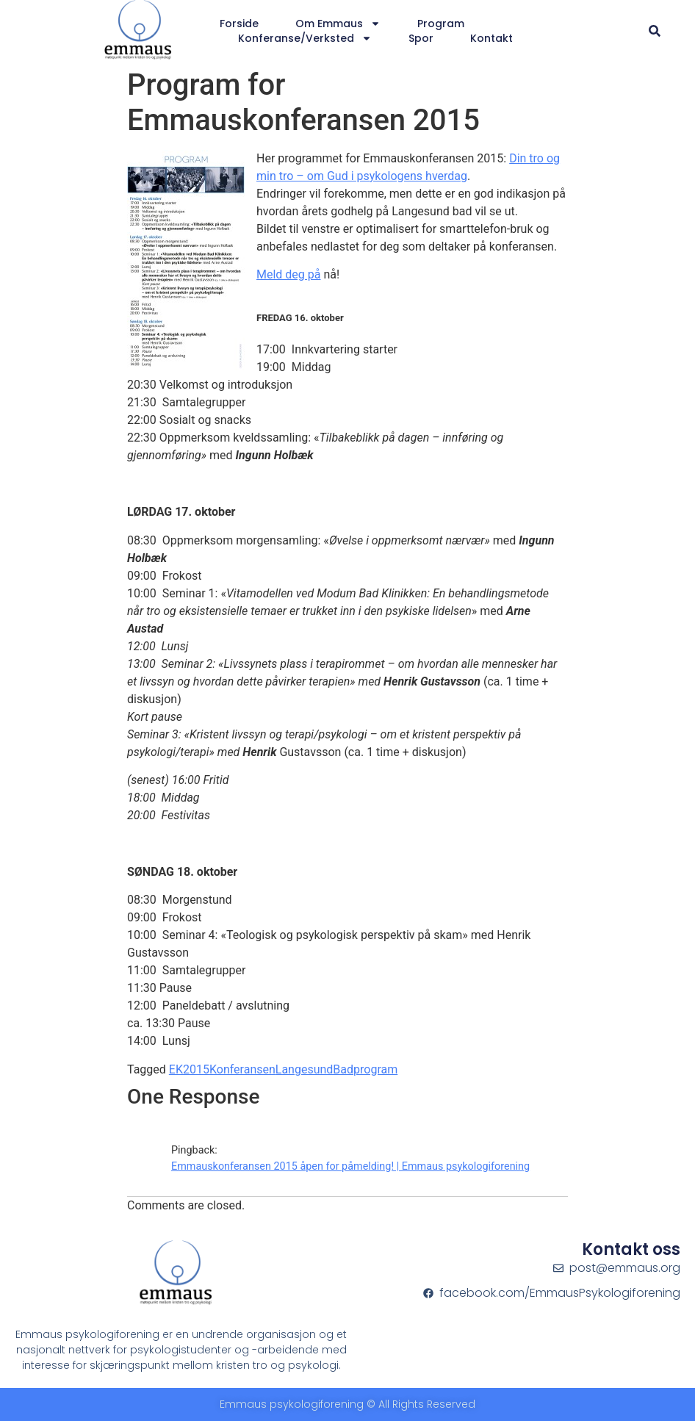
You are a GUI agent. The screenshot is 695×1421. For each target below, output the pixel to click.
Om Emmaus (338, 23)
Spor (420, 38)
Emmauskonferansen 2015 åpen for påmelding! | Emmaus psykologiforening (350, 1166)
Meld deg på (288, 274)
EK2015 (189, 1069)
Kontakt (491, 38)
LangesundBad (314, 1069)
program (375, 1069)
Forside (239, 23)
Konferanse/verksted (305, 38)
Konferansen (242, 1069)
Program (440, 23)
